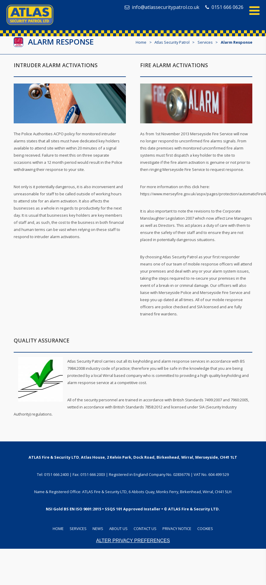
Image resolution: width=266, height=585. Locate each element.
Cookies (205, 528)
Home (141, 42)
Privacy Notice (176, 528)
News (98, 528)
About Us (118, 528)
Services (78, 528)
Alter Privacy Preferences (133, 540)
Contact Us (145, 528)
